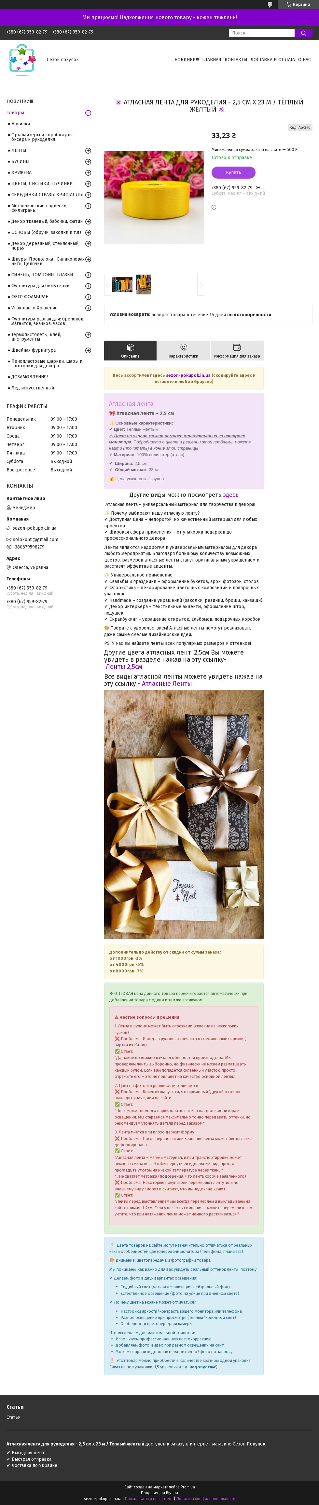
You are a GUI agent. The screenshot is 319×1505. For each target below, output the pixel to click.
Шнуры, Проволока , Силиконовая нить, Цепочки (48, 261)
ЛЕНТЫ (18, 150)
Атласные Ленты (166, 683)
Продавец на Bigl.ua (159, 1493)
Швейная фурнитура (33, 350)
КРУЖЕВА (21, 172)
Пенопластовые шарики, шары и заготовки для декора (46, 364)
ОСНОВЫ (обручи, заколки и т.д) (46, 232)
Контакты (236, 59)
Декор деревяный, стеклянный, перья (45, 246)
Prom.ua (188, 1487)
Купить (233, 172)
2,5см (133, 667)
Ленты (114, 667)
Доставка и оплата (273, 59)
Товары (15, 112)
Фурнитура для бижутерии (40, 286)
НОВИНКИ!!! (186, 59)
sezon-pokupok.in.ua (189, 375)
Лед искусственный (32, 388)
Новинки (20, 124)
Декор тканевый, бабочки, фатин (47, 221)
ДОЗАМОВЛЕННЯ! (29, 377)
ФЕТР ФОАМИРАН (30, 297)
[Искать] (303, 33)
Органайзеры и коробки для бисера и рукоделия (42, 137)
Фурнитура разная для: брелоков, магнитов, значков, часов (47, 321)
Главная (211, 59)
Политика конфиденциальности (205, 1499)
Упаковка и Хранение (34, 308)
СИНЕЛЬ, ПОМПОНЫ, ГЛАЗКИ (42, 275)
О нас (304, 59)
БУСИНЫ (20, 161)
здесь (231, 494)
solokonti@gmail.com (35, 539)
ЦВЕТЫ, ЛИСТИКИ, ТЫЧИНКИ (42, 183)
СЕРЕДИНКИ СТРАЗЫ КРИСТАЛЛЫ (47, 194)
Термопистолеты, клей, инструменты (36, 337)
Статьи (14, 1417)
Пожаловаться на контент (149, 1499)
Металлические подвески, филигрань (39, 208)
